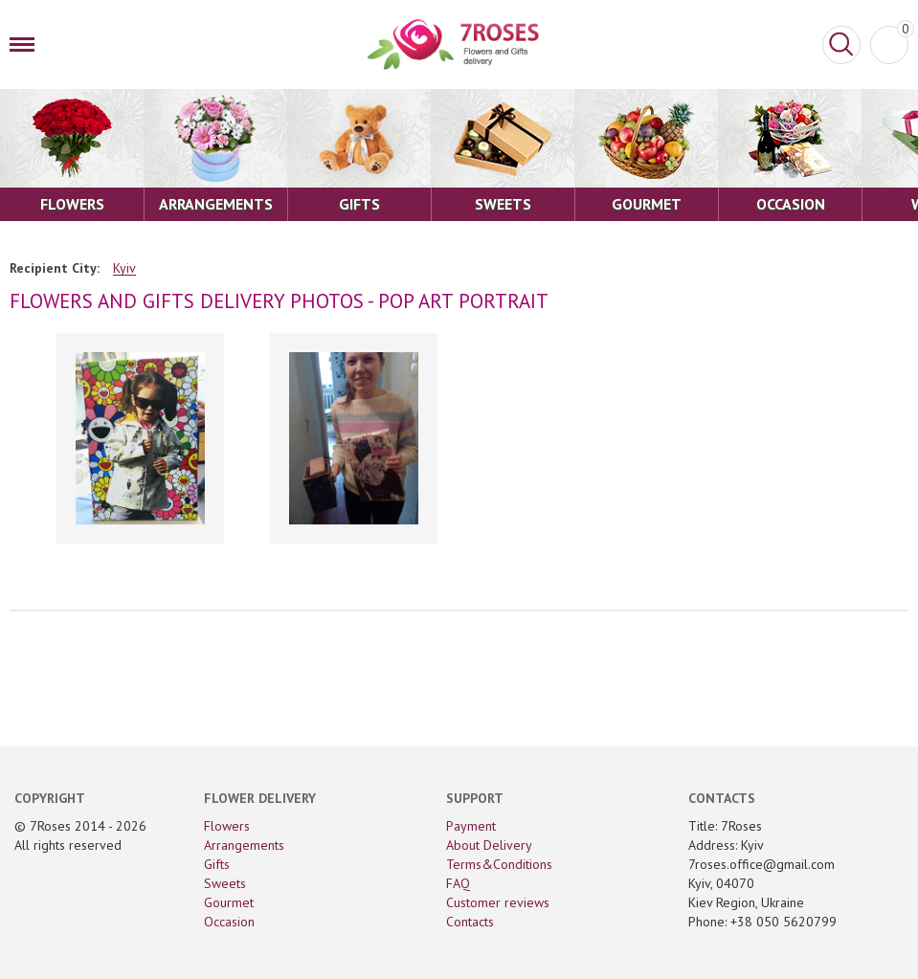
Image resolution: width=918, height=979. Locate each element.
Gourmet (229, 902)
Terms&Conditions (499, 864)
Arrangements (244, 845)
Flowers (227, 825)
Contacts (470, 921)
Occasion (229, 921)
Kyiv (124, 268)
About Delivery (489, 845)
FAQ (458, 883)
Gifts (217, 864)
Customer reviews (497, 902)
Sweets (225, 883)
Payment (471, 825)
